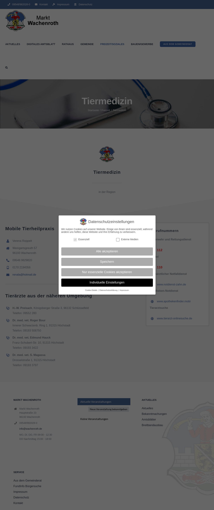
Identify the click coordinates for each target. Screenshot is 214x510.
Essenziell (81, 239)
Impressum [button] (124, 290)
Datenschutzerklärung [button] (109, 290)
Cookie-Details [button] (91, 290)
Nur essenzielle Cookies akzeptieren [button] (107, 272)
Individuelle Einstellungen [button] (107, 282)
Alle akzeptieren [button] (107, 251)
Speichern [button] (107, 261)
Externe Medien (127, 239)
